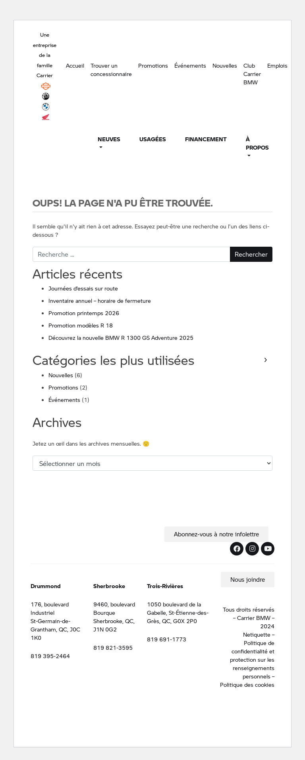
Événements (190, 65)
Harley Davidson (46, 86)
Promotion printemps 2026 (83, 313)
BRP (46, 96)
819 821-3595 (113, 647)
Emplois (277, 65)
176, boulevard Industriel (50, 608)
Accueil (75, 65)
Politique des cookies (247, 684)
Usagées (152, 139)
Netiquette (256, 634)
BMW (46, 106)
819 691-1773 (166, 639)
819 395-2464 (50, 656)
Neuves (109, 139)
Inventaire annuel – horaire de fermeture (99, 300)
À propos (257, 143)
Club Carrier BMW (252, 73)
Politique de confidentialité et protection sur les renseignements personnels (252, 659)
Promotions (153, 65)
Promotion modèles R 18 (80, 325)
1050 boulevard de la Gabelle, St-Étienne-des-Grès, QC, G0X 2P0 (177, 612)
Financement (206, 139)
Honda (46, 117)
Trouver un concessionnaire (111, 69)
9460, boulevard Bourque (114, 608)
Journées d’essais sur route (83, 288)
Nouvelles (224, 65)
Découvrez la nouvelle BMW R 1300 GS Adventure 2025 (120, 337)
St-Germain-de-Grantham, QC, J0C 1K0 (55, 629)
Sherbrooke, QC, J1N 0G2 (114, 625)
